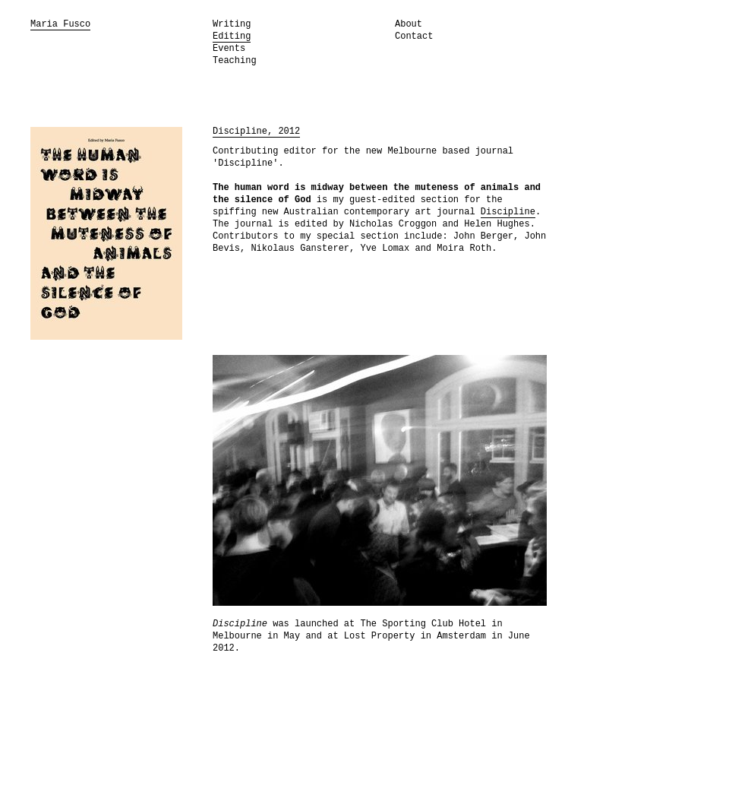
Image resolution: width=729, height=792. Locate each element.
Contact (414, 36)
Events (229, 48)
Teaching (235, 60)
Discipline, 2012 (256, 131)
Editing (232, 36)
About (408, 24)
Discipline (508, 212)
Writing (232, 24)
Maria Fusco (60, 24)
